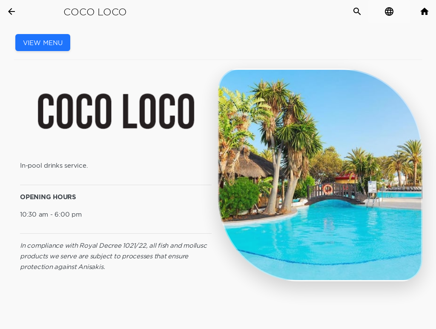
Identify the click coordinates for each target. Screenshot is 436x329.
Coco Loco (95, 12)
